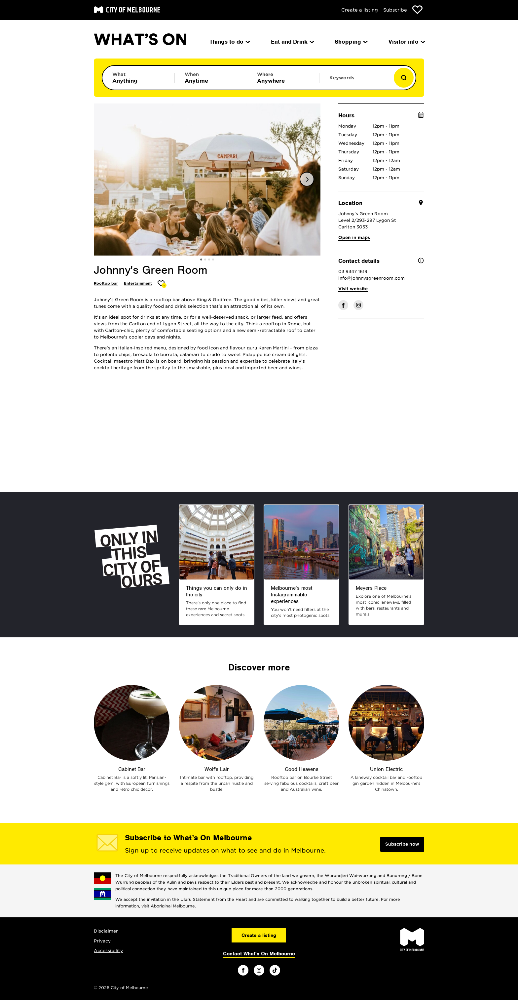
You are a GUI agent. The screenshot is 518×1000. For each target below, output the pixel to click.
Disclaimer (106, 931)
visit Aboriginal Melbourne (168, 905)
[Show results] (404, 78)
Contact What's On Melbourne (259, 953)
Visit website (353, 288)
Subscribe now (402, 844)
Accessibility (108, 950)
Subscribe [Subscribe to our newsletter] (395, 10)
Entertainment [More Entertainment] (138, 283)
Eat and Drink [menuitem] (292, 41)
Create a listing (359, 10)
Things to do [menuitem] (229, 41)
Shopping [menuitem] (351, 41)
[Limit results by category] (138, 77)
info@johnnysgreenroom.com (371, 278)
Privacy (102, 941)
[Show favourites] (417, 9)
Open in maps (354, 237)
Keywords (341, 77)
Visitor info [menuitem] (406, 41)
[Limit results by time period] (210, 77)
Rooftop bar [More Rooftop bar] (106, 283)
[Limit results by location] (283, 77)
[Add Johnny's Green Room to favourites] (162, 284)
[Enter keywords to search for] (355, 81)
